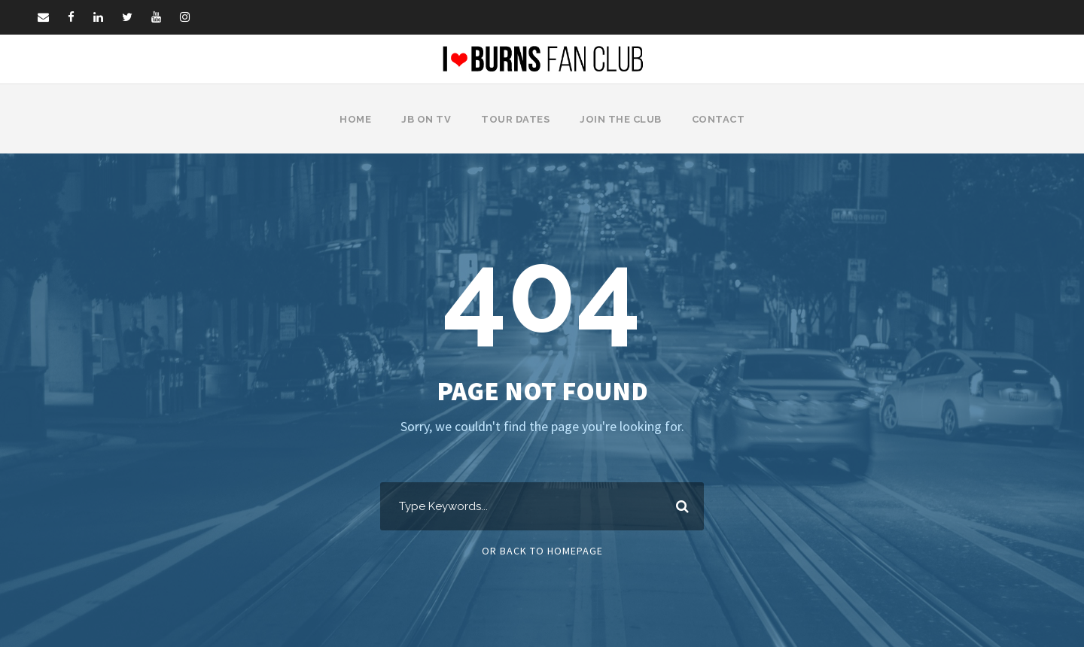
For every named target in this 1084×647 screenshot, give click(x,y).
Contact (715, 119)
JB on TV (429, 119)
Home (359, 119)
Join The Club (620, 119)
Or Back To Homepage (542, 551)
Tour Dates (516, 119)
